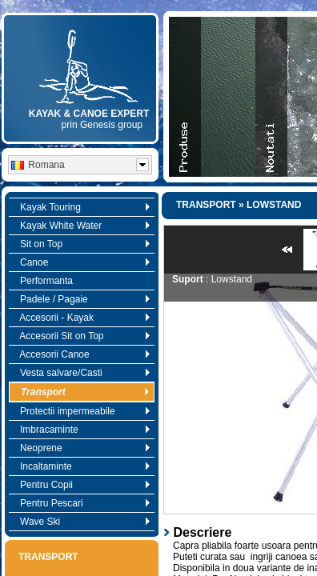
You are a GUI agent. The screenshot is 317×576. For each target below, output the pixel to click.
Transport (81, 392)
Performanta (42, 280)
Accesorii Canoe (81, 354)
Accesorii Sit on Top (81, 336)
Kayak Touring (81, 207)
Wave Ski (81, 521)
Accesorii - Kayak (81, 317)
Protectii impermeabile (81, 411)
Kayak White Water (81, 225)
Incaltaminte (81, 466)
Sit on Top (81, 244)
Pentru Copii (81, 484)
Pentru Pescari (81, 503)
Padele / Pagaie (81, 299)
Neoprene (81, 448)
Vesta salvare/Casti (81, 372)
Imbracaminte (81, 429)
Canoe (81, 262)
